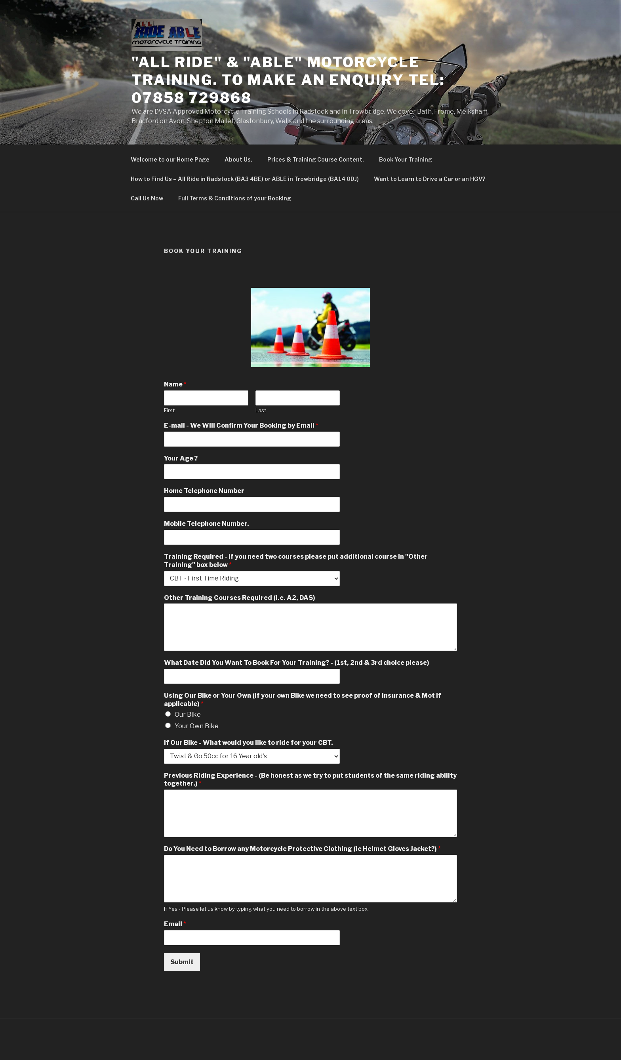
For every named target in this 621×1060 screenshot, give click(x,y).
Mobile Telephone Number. (206, 523)
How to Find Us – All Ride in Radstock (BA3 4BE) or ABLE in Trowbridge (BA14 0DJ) (245, 178)
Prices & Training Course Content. (315, 159)
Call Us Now (147, 198)
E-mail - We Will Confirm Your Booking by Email (241, 425)
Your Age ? (181, 458)
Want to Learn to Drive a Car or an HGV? (429, 178)
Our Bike (188, 714)
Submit (182, 962)
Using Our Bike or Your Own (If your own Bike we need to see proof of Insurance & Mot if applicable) (302, 700)
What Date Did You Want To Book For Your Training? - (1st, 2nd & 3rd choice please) (296, 662)
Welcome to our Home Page (170, 159)
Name (175, 384)
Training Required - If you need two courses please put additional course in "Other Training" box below (296, 561)
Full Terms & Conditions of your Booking (234, 198)
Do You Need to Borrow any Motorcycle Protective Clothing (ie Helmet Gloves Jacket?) (302, 849)
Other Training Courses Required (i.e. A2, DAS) (239, 597)
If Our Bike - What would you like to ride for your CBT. (248, 742)
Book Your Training (405, 159)
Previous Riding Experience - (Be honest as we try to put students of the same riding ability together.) (310, 780)
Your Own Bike (197, 726)
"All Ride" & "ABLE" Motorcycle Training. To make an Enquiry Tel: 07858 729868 (288, 80)
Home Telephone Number (204, 491)
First (169, 410)
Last (260, 410)
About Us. (238, 159)
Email (175, 924)
